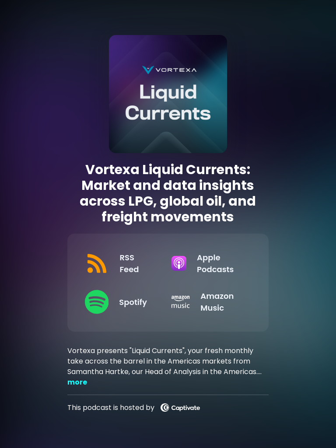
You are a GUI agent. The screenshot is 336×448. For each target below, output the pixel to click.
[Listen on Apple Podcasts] (208, 263)
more (77, 382)
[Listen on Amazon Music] (208, 302)
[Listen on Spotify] (121, 302)
